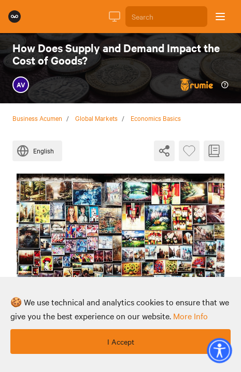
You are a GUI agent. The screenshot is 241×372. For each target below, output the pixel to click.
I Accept (120, 341)
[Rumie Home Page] (14, 16)
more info (190, 315)
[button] (219, 350)
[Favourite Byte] (189, 151)
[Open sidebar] (220, 16)
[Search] (166, 16)
